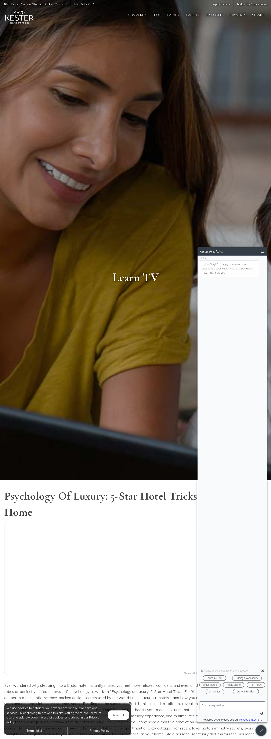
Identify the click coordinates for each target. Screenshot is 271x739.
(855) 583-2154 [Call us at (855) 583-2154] (83, 4)
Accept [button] (118, 715)
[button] (135, 595)
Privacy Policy (99, 731)
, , (35, 4)
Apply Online (221, 4)
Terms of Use (35, 731)
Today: (252, 4)
